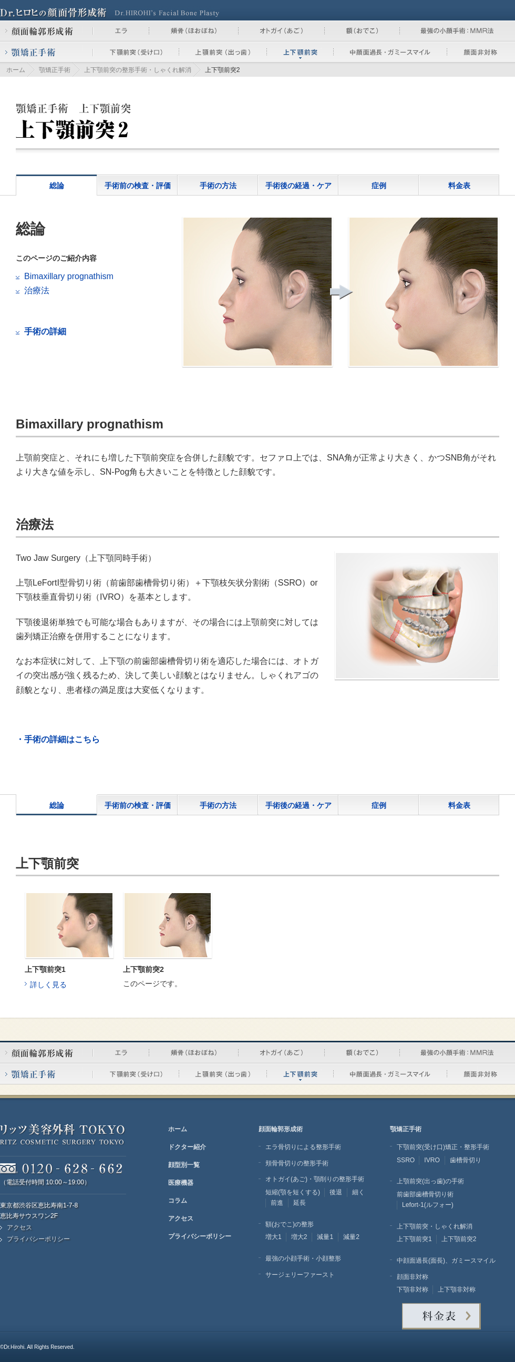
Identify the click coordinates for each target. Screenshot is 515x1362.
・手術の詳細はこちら (58, 739)
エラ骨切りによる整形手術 (303, 1147)
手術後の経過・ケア (298, 185)
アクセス (19, 1227)
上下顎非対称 (457, 1289)
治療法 (36, 290)
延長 (299, 1202)
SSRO (406, 1160)
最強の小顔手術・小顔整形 (303, 1258)
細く (358, 1192)
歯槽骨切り (465, 1160)
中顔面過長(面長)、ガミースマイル (446, 1260)
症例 (379, 185)
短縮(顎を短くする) (292, 1192)
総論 (56, 185)
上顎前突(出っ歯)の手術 (430, 1181)
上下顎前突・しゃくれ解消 (434, 1226)
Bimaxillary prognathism (69, 276)
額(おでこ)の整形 (289, 1224)
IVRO (432, 1160)
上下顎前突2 (459, 1239)
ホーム (15, 70)
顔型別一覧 (184, 1165)
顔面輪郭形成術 (281, 1129)
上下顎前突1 (414, 1239)
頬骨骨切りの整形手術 (296, 1163)
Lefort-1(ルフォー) (428, 1205)
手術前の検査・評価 (138, 185)
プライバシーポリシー (38, 1239)
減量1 (325, 1237)
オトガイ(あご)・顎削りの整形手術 (314, 1179)
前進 (277, 1202)
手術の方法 (218, 185)
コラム (177, 1200)
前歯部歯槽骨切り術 (425, 1194)
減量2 (351, 1237)
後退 (335, 1192)
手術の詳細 (45, 331)
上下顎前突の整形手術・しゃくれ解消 (137, 70)
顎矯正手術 (54, 70)
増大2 (299, 1237)
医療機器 (180, 1182)
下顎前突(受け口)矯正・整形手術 (443, 1147)
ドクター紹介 (187, 1147)
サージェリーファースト (300, 1274)
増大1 (273, 1237)
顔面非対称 (412, 1277)
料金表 (459, 185)
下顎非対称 (412, 1289)
